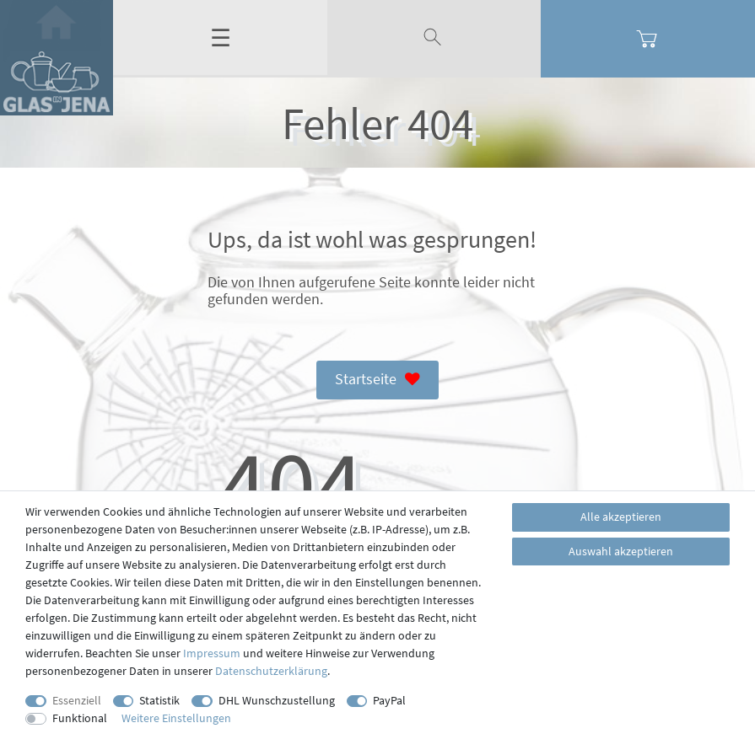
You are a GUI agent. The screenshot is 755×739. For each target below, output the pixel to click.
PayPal (389, 700)
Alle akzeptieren (620, 516)
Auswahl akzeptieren (621, 551)
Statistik (159, 700)
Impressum (211, 653)
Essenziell (76, 700)
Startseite (378, 379)
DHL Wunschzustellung (276, 700)
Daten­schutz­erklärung (271, 670)
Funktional (79, 718)
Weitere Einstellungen (176, 718)
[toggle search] (434, 38)
